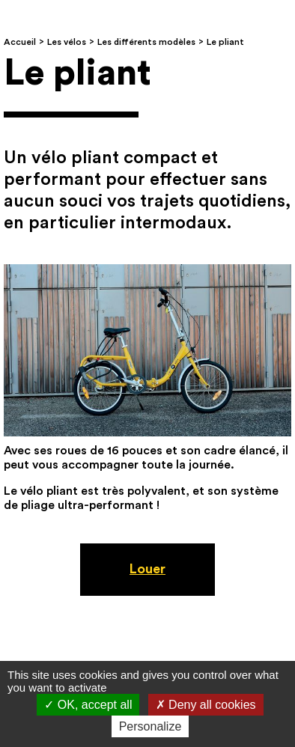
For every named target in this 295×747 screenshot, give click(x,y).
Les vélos (66, 41)
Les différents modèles (146, 41)
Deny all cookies (206, 704)
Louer (147, 569)
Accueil (20, 41)
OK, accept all (88, 704)
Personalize (150, 726)
